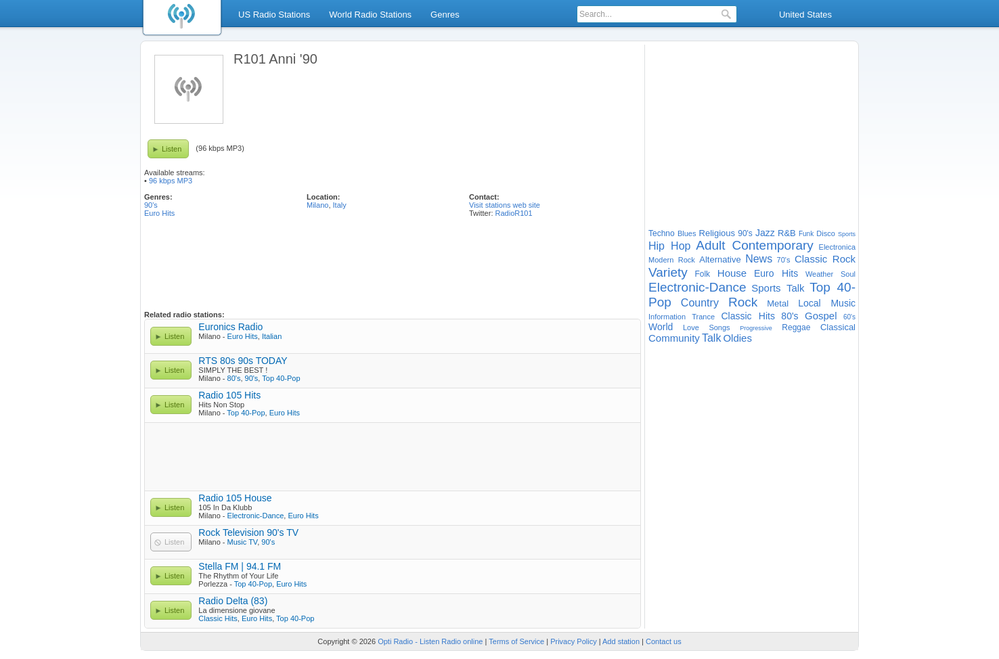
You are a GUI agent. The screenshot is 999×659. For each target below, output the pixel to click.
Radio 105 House (234, 498)
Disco (825, 233)
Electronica (837, 247)
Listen (171, 149)
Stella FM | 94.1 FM (239, 566)
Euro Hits (159, 213)
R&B (787, 233)
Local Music (827, 303)
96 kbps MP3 (170, 181)
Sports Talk (777, 288)
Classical (838, 327)
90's (151, 205)
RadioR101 (514, 213)
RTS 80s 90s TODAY (242, 360)
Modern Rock (671, 260)
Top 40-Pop (281, 378)
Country (700, 303)
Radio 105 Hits (229, 395)
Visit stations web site (504, 205)
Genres (445, 14)
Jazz (765, 232)
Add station (621, 641)
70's (784, 260)
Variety (668, 272)
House (732, 273)
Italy (340, 205)
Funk (806, 233)
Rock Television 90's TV (248, 532)
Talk (711, 338)
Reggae (796, 327)
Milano (317, 205)
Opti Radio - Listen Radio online (430, 641)
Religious (717, 233)
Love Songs (706, 327)
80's (234, 378)
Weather (819, 274)
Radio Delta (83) (232, 600)
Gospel (821, 315)
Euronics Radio (230, 326)
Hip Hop (669, 246)
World (660, 326)
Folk (702, 274)
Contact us (664, 641)
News (758, 259)
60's (849, 317)
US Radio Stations (274, 14)
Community (674, 338)
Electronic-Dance (255, 516)
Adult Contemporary (755, 245)
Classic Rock (825, 259)
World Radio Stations (370, 14)
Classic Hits (217, 618)
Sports (847, 234)
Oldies (737, 338)
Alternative (719, 259)
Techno (661, 233)
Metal (778, 303)
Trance (703, 317)
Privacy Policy (573, 641)
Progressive (756, 328)
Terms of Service (516, 641)
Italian (272, 336)
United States (805, 14)
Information (667, 317)
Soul (848, 274)
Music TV (242, 542)
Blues (687, 233)
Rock (742, 302)
